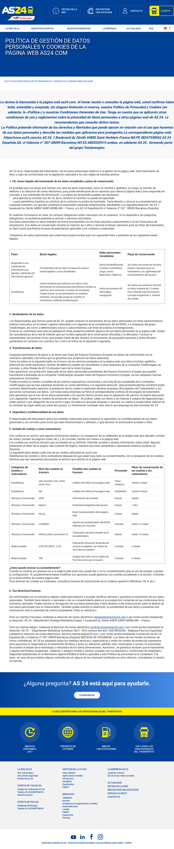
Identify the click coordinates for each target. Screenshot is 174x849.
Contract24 (67, 815)
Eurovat (66, 800)
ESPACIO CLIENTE (117, 793)
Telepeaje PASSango (27, 805)
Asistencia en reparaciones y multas (80, 803)
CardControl (68, 784)
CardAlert (67, 781)
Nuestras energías (78, 28)
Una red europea (25, 773)
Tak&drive (67, 798)
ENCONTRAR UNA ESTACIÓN (123, 789)
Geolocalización (70, 806)
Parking (66, 817)
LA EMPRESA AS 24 (118, 769)
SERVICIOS (68, 794)
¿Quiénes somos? (116, 773)
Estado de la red (25, 778)
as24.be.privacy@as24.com (106, 627)
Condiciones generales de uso (54, 843)
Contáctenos (87, 695)
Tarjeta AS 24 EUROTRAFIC (30, 792)
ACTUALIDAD (133, 28)
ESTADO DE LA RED (118, 786)
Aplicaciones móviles (72, 775)
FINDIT (65, 787)
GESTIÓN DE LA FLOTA (74, 769)
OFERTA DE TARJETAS (29, 785)
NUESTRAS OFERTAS (42, 28)
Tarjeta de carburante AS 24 (30, 789)
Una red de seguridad (27, 775)
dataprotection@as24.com (110, 617)
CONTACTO (114, 797)
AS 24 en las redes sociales (121, 775)
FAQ (151, 28)
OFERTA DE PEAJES (28, 802)
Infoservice (67, 778)
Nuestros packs (25, 795)
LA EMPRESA (109, 28)
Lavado (65, 809)
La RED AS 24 (24, 769)
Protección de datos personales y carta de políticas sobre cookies (96, 843)
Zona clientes (68, 773)
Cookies (128, 843)
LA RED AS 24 (12, 28)
